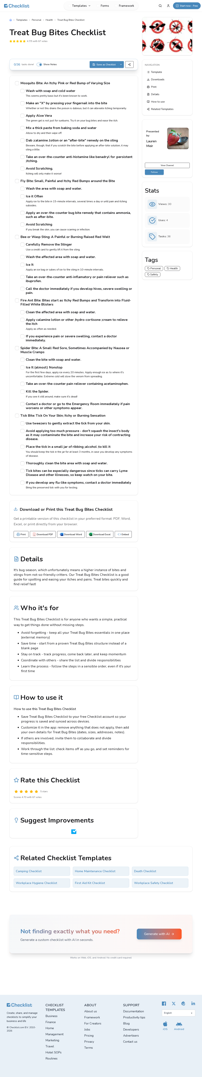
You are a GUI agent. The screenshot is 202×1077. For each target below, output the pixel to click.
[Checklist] (16, 5)
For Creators (92, 1023)
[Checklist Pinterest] (183, 1004)
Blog (126, 1023)
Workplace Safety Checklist (153, 883)
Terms (88, 1048)
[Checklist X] (174, 1004)
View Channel (167, 165)
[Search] (160, 5)
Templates (21, 20)
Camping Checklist (29, 871)
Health (49, 20)
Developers (131, 1029)
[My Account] (168, 5)
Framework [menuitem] (124, 6)
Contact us (130, 1042)
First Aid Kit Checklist (90, 883)
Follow (154, 172)
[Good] (31, 791)
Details (153, 94)
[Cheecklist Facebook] (164, 1004)
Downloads (155, 79)
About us (90, 1011)
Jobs (87, 1029)
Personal (36, 20)
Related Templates (160, 109)
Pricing (89, 1036)
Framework (92, 1017)
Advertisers (131, 1036)
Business (51, 1016)
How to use (156, 102)
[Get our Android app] (179, 1025)
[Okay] (26, 791)
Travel (49, 1046)
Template (154, 72)
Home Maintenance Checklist (95, 871)
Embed (123, 534)
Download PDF (43, 534)
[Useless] (16, 791)
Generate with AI (159, 934)
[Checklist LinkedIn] (193, 1004)
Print (21, 534)
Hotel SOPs (53, 1052)
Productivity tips (134, 1017)
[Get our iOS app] (165, 1025)
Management (54, 1034)
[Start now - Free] (187, 5)
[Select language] (178, 1013)
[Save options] (121, 64)
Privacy (89, 1042)
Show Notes (50, 64)
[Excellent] (36, 791)
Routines (51, 1058)
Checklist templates (55, 1007)
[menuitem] (79, 5)
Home (49, 1028)
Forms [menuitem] (103, 6)
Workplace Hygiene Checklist (36, 883)
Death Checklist (145, 871)
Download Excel (100, 534)
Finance (50, 1022)
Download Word (71, 534)
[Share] (129, 64)
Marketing (52, 1040)
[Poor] (21, 791)
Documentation (133, 1011)
